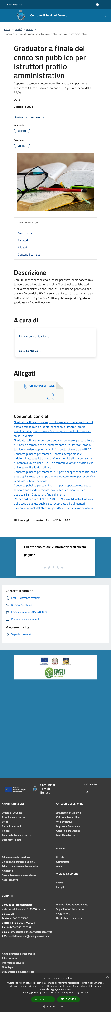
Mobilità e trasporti (67, 835)
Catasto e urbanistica (68, 831)
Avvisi (29, 29)
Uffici (5, 821)
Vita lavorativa (64, 821)
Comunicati (62, 862)
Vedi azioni (38, 117)
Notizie (60, 857)
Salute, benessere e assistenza (19, 875)
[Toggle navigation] (6, 15)
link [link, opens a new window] (86, 992)
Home (7, 29)
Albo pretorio (9, 958)
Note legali (8, 967)
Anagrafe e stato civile (68, 812)
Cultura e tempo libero (68, 817)
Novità (18, 29)
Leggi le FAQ (63, 913)
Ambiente (7, 871)
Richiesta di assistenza (69, 918)
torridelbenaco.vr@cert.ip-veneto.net (29, 936)
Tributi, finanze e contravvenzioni (20, 866)
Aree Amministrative (13, 817)
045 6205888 (20, 918)
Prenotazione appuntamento (72, 904)
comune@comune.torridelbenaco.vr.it (30, 932)
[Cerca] (104, 15)
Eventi (59, 882)
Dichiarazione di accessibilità (18, 972)
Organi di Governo (12, 812)
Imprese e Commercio (68, 826)
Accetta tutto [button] (43, 999)
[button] (55, 1006)
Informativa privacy (13, 963)
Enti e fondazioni (11, 826)
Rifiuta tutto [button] (68, 999)
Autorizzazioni (10, 880)
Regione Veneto (13, 4)
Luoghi (60, 887)
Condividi (21, 117)
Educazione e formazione (16, 857)
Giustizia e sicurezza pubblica (18, 861)
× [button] (107, 977)
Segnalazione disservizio (70, 909)
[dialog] (55, 992)
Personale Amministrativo (16, 835)
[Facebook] (87, 793)
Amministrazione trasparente (18, 954)
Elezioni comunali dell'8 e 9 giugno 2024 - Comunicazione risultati (54, 508)
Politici (6, 831)
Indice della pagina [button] (29, 222)
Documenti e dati (11, 840)
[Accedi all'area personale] (97, 4)
